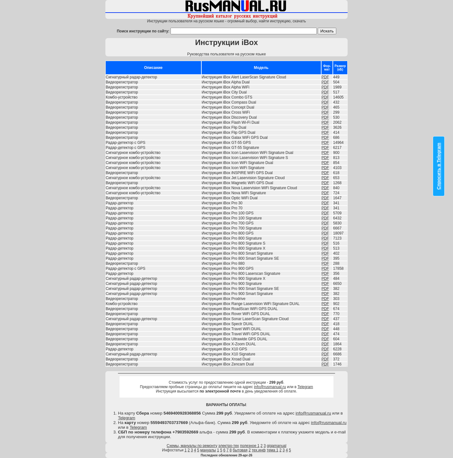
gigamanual (276, 446)
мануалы (208, 450)
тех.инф (259, 450)
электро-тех (228, 446)
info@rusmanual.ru (270, 387)
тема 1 (272, 450)
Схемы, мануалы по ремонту (192, 446)
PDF (325, 77)
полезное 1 (250, 446)
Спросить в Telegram (438, 166)
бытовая (240, 450)
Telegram (305, 387)
